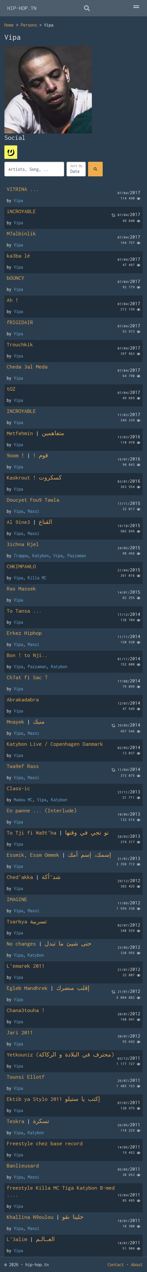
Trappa (21, 555)
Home (9, 24)
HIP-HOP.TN (21, 8)
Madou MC (23, 799)
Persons (29, 24)
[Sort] (76, 169)
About (137, 1264)
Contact (116, 1264)
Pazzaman (76, 555)
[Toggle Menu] (136, 7)
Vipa (18, 200)
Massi (33, 511)
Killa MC (37, 577)
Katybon (40, 555)
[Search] (95, 169)
